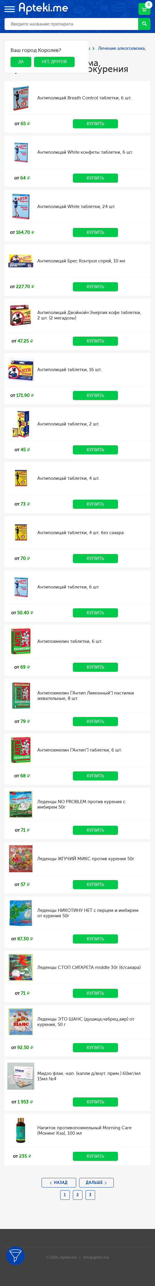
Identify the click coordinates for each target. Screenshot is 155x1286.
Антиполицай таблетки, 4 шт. (68, 478)
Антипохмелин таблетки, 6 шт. (69, 641)
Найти (144, 23)
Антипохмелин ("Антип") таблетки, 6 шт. (79, 750)
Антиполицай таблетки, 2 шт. (68, 424)
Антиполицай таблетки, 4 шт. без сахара (80, 532)
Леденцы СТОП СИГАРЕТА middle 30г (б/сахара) (89, 967)
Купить (95, 123)
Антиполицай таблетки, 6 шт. (68, 587)
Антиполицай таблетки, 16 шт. (69, 369)
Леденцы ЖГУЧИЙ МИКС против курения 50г (85, 858)
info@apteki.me (96, 1257)
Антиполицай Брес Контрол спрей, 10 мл (81, 261)
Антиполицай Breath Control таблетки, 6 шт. (84, 98)
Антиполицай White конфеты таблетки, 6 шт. (85, 152)
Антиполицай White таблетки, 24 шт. (76, 206)
